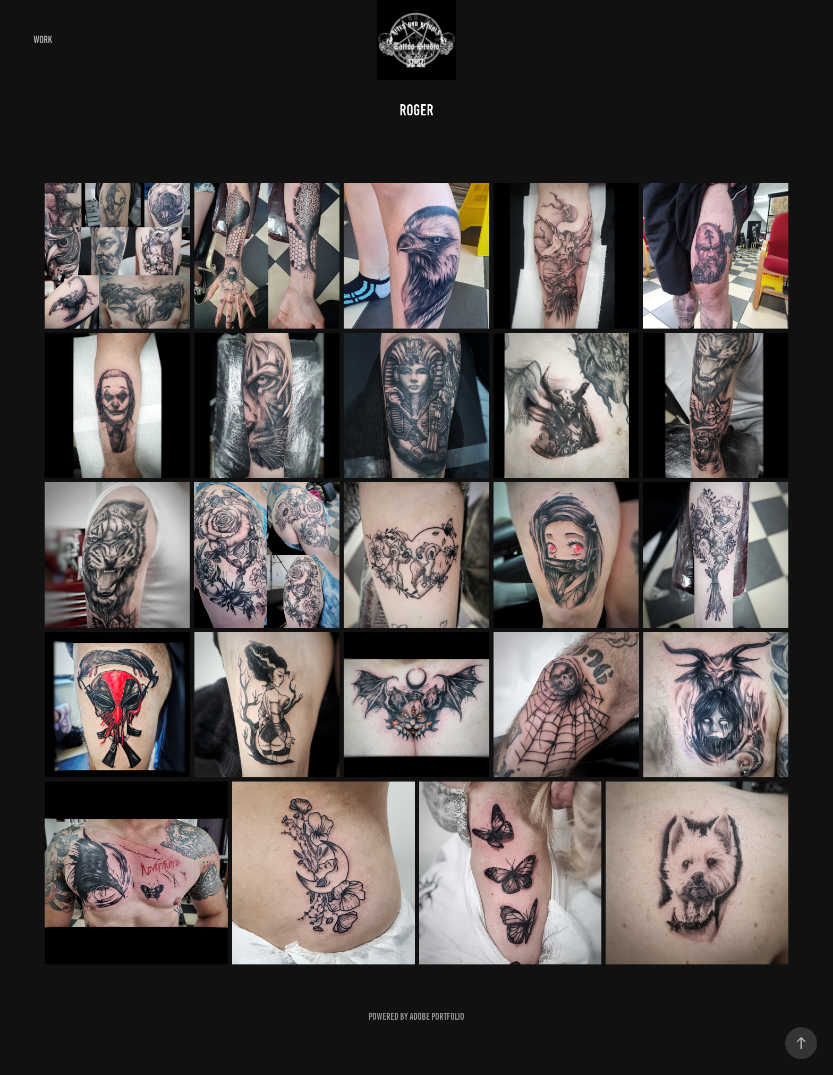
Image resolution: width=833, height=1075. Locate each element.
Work (42, 39)
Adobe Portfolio (437, 1016)
